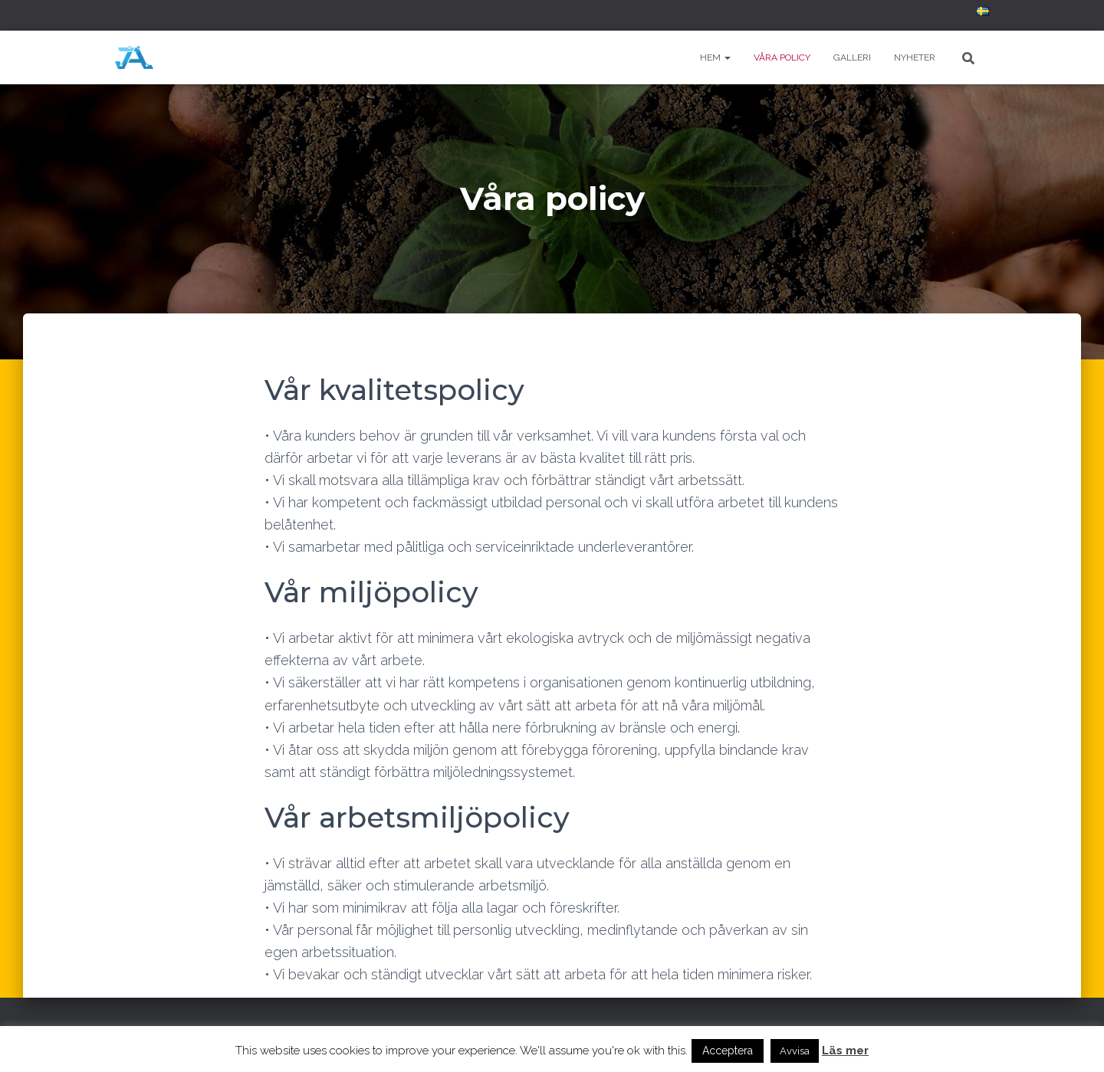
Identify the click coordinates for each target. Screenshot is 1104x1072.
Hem (715, 57)
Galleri (852, 57)
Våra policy (782, 57)
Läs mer (845, 1050)
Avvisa (795, 1051)
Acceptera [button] (727, 1050)
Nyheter (914, 57)
